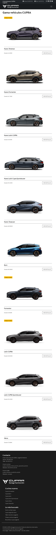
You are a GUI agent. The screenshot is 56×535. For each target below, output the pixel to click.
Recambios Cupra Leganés (12, 519)
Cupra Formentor (9, 491)
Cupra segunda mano (10, 512)
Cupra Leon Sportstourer (11, 498)
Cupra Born (8, 493)
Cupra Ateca (8, 501)
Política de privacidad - (15, 530)
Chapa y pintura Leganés (11, 517)
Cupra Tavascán (9, 503)
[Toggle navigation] (51, 6)
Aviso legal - (6, 530)
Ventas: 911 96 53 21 (28, 1)
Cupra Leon (8, 496)
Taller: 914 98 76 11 (39, 1)
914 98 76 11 (9, 461)
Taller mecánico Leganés (11, 515)
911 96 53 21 (10, 459)
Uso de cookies (25, 530)
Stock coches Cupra (10, 510)
